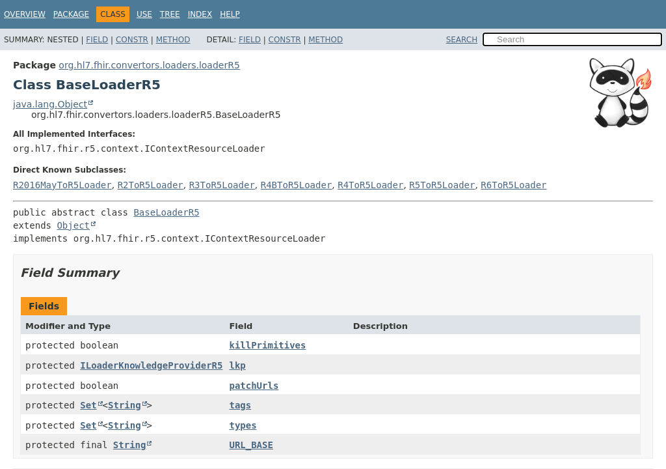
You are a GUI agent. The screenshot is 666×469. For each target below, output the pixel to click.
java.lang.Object (50, 104)
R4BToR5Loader (296, 185)
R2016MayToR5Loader (62, 185)
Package (71, 14)
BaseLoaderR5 (166, 212)
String (124, 405)
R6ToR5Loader (513, 185)
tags (240, 405)
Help (230, 14)
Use (144, 14)
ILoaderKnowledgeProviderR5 (151, 365)
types (242, 425)
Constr (132, 39)
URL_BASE (251, 445)
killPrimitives (267, 345)
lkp (237, 365)
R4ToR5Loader (370, 185)
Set (88, 405)
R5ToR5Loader (442, 185)
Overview (25, 14)
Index (200, 14)
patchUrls (253, 385)
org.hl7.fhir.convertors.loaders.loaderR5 (149, 65)
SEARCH (462, 39)
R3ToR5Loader (222, 185)
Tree (170, 14)
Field (97, 39)
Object (73, 225)
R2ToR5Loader (150, 185)
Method (173, 39)
